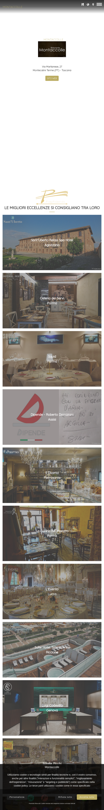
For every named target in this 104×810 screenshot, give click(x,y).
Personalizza (17, 797)
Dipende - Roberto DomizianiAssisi (52, 617)
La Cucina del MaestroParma (52, 733)
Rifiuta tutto (65, 797)
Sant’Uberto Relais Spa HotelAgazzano (52, 442)
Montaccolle (12, 7)
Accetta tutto (86, 797)
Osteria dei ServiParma (52, 500)
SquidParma (52, 559)
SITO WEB (52, 113)
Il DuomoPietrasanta (52, 675)
